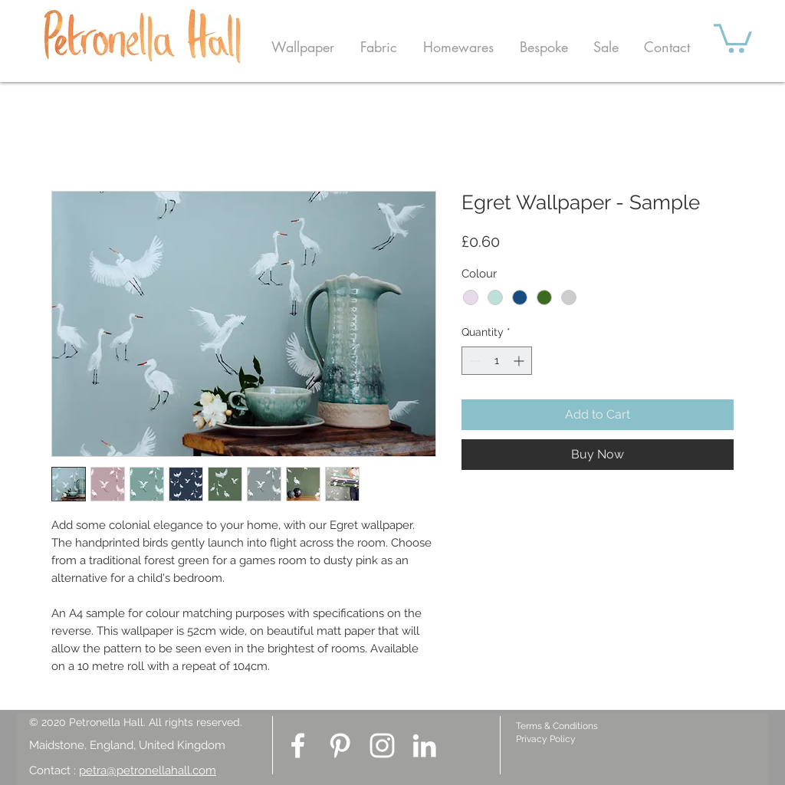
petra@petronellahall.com (147, 770)
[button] (302, 47)
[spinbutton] (497, 360)
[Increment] (520, 360)
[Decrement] (473, 360)
